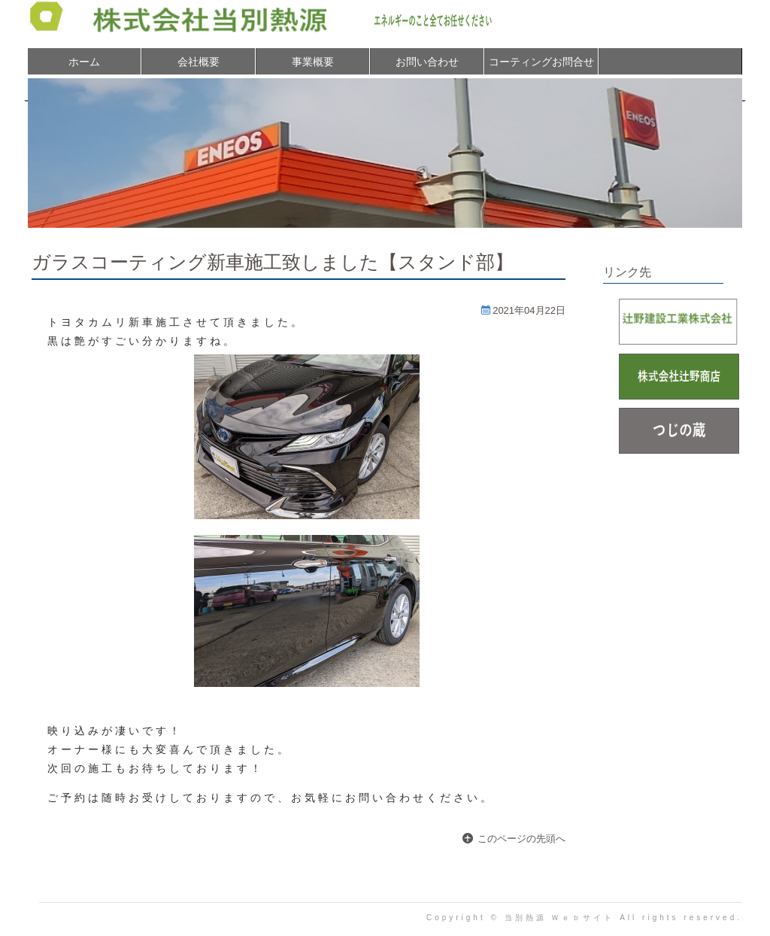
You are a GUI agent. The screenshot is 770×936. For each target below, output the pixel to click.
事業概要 (313, 62)
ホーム (84, 62)
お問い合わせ (427, 62)
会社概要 (198, 62)
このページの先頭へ (521, 838)
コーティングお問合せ (541, 62)
